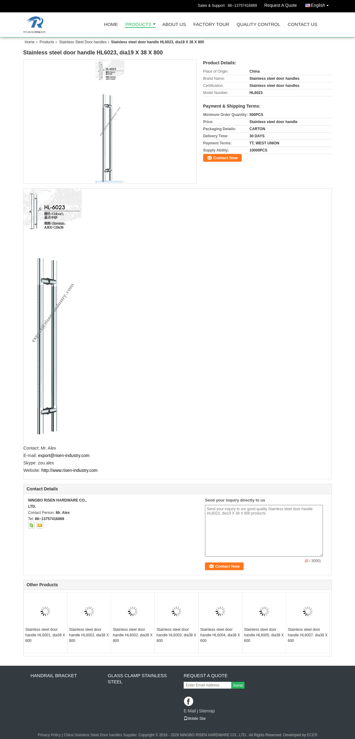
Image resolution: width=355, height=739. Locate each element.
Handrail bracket (54, 675)
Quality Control (258, 24)
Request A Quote (280, 5)
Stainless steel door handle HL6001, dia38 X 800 (45, 635)
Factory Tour (211, 24)
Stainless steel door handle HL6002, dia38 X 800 (89, 635)
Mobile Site (195, 718)
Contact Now (225, 158)
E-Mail (190, 710)
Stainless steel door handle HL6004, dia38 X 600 (220, 635)
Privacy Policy (49, 735)
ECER (312, 735)
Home (111, 24)
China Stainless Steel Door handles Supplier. (101, 735)
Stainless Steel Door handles (82, 42)
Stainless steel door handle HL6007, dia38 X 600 (308, 635)
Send (238, 685)
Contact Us (302, 24)
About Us (174, 24)
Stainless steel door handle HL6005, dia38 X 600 (264, 635)
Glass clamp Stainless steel (137, 678)
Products (138, 24)
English (321, 4)
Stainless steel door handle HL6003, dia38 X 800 (176, 635)
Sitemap (207, 710)
